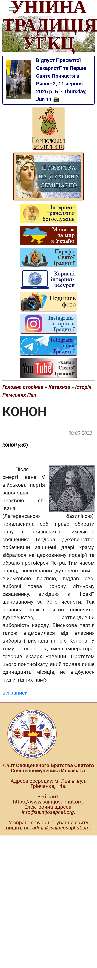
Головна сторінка (22, 387)
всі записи (15, 693)
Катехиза (59, 387)
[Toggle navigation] (13, 7)
